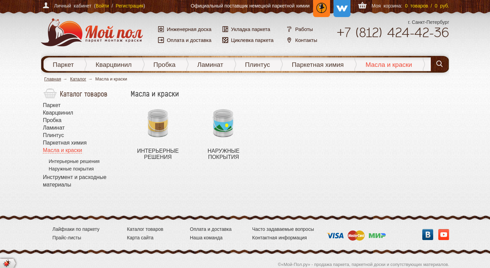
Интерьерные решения (74, 161)
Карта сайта (140, 237)
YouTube (443, 234)
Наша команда (206, 237)
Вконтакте (427, 234)
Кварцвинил (114, 64)
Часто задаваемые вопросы (283, 229)
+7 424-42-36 (393, 32)
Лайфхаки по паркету (75, 229)
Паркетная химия (318, 64)
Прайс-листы (66, 237)
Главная (52, 78)
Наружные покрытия (71, 169)
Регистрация (130, 6)
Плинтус (257, 64)
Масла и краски (388, 64)
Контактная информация (279, 237)
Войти (102, 6)
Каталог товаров (145, 229)
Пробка (164, 64)
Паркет (63, 64)
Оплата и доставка (210, 229)
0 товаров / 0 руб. (427, 6)
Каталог (78, 78)
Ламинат (210, 64)
